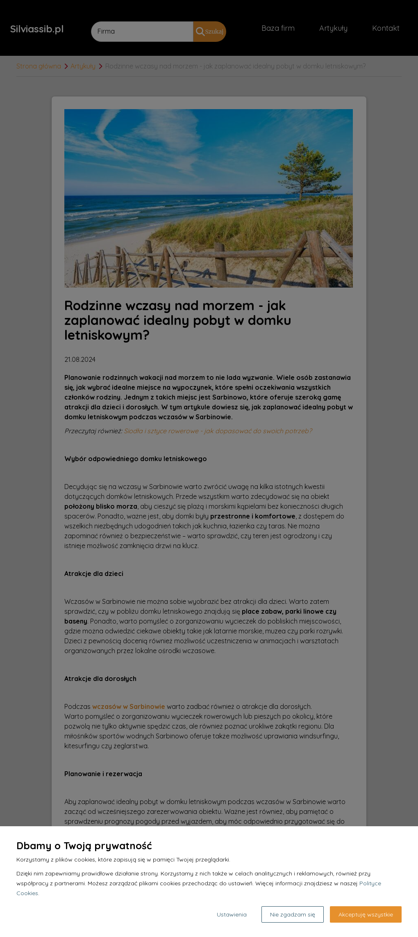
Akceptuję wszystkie (365, 914)
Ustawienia (232, 914)
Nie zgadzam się (292, 914)
